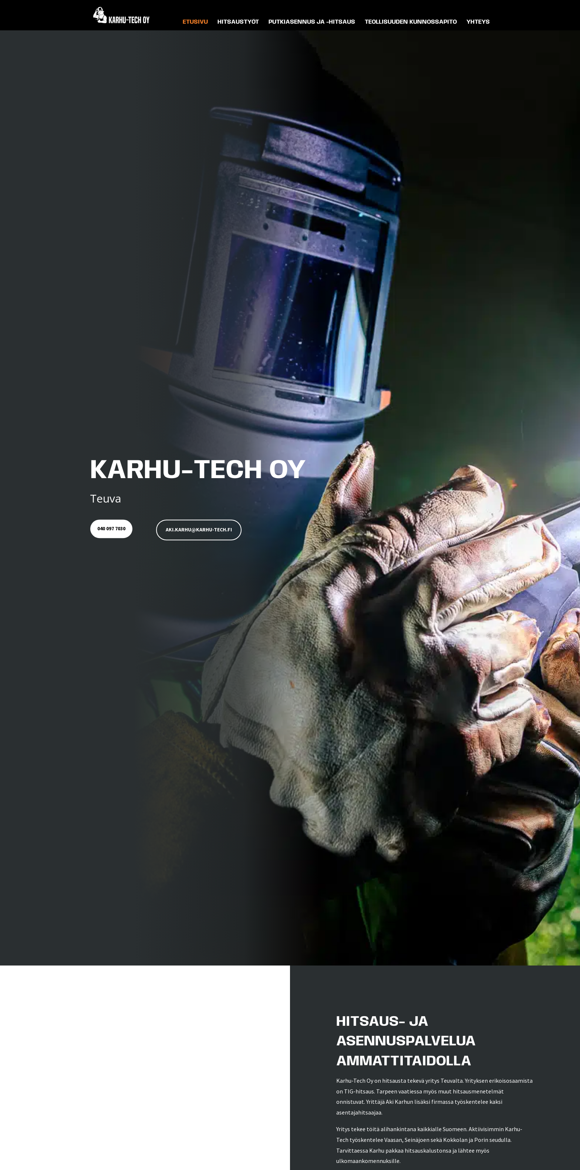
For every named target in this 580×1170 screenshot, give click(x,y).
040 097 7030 (113, 530)
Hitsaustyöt (238, 25)
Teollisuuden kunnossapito (411, 25)
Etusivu (195, 25)
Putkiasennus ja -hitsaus (312, 25)
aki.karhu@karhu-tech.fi (202, 530)
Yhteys (478, 25)
